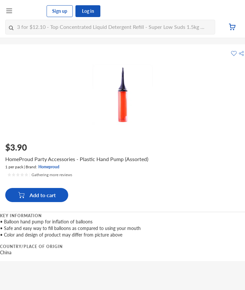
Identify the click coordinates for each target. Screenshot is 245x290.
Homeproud (48, 166)
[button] (241, 53)
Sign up (59, 11)
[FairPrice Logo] (30, 11)
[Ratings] (39, 174)
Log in (88, 11)
